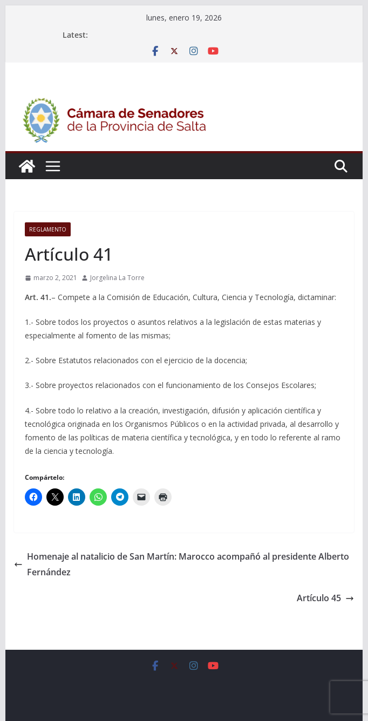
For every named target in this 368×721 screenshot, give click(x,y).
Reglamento (47, 229)
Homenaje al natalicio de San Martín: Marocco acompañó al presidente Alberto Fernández (181, 564)
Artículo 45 (325, 598)
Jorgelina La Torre (117, 277)
